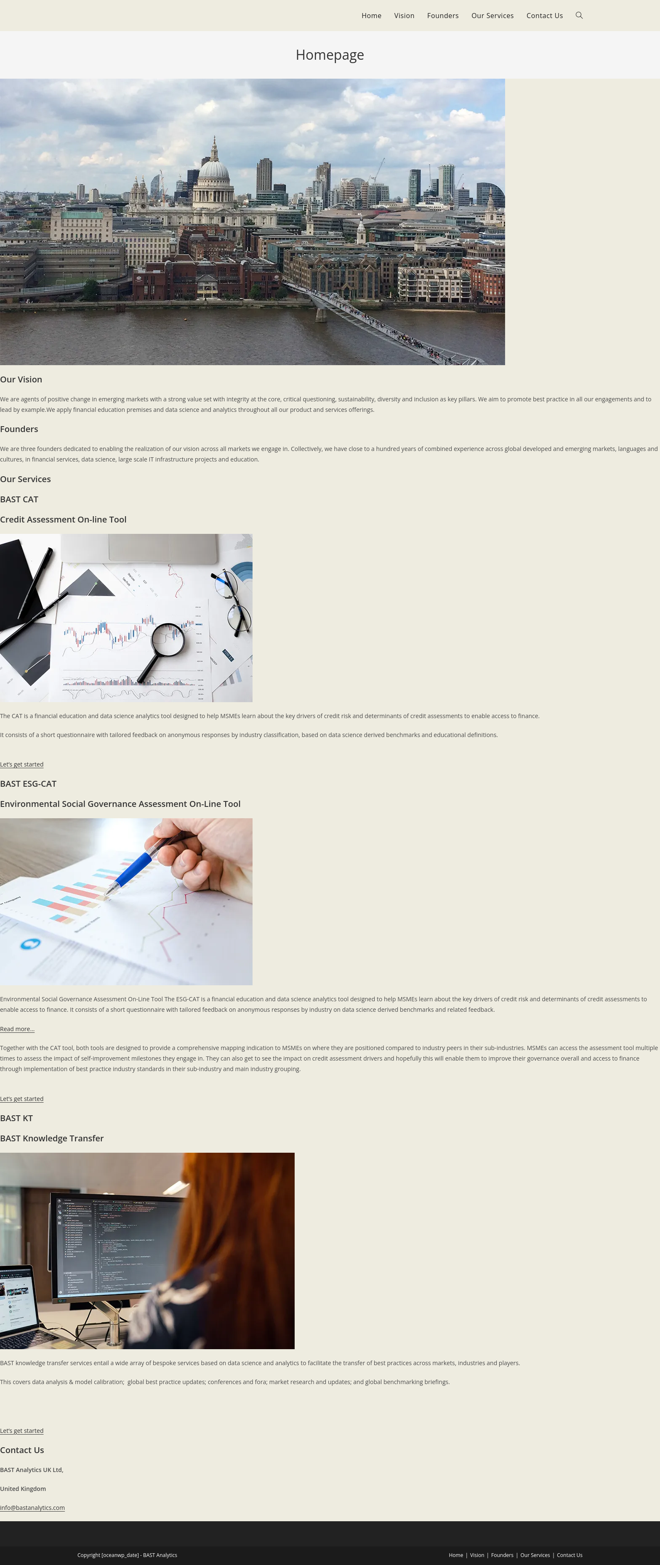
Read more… (17, 1029)
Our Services (535, 1555)
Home (456, 1555)
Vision (477, 1555)
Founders (502, 1555)
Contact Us (570, 1555)
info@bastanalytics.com (32, 1508)
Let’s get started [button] (22, 764)
